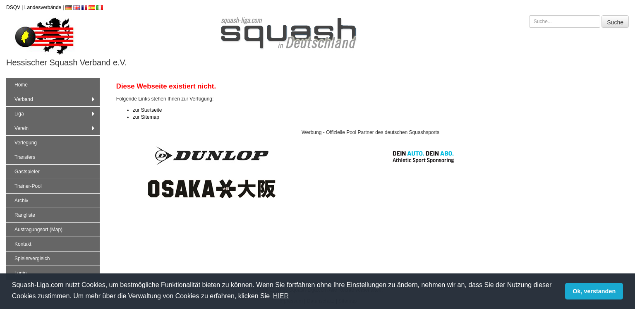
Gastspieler (27, 172)
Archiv (21, 201)
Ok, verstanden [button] (594, 291)
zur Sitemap (146, 117)
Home (21, 85)
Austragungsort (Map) (38, 229)
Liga (55, 114)
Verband (55, 99)
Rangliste (24, 215)
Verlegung (25, 143)
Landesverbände (42, 7)
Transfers (24, 157)
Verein (55, 128)
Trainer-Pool (28, 186)
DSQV (13, 7)
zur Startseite (147, 110)
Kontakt (22, 244)
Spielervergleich (32, 258)
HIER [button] (281, 295)
